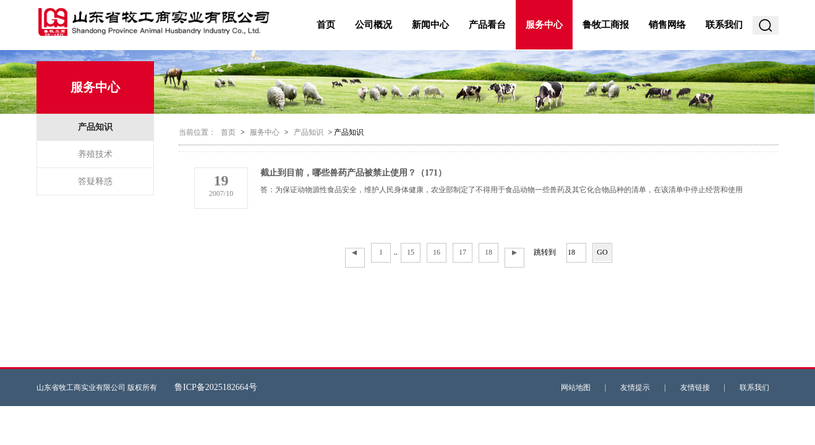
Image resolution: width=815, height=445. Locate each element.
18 (488, 252)
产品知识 (95, 127)
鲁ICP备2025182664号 (215, 387)
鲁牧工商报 (605, 25)
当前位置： (197, 132)
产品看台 (487, 25)
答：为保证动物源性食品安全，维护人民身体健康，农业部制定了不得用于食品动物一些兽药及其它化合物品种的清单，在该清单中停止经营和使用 (501, 189)
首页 (326, 25)
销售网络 (667, 25)
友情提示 (635, 387)
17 (462, 252)
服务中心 (544, 25)
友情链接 (695, 387)
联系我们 (724, 25)
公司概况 (373, 25)
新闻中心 (430, 25)
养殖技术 (95, 154)
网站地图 (576, 387)
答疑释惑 (95, 181)
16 (436, 252)
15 (410, 252)
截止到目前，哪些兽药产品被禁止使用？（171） (353, 172)
